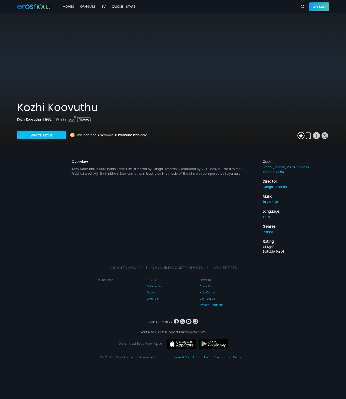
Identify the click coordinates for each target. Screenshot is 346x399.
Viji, (289, 167)
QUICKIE (117, 6)
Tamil (267, 217)
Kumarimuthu (273, 172)
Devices (152, 292)
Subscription (155, 286)
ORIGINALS (89, 6)
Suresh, (281, 167)
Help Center (207, 292)
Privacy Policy (213, 357)
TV (105, 6)
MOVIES (70, 6)
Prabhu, (269, 167)
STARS (130, 6)
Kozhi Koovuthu (29, 119)
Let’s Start (319, 7)
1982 (48, 119)
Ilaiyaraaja (270, 202)
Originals (153, 299)
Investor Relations (212, 305)
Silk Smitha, (301, 167)
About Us (206, 286)
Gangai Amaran (275, 187)
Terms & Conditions (186, 357)
